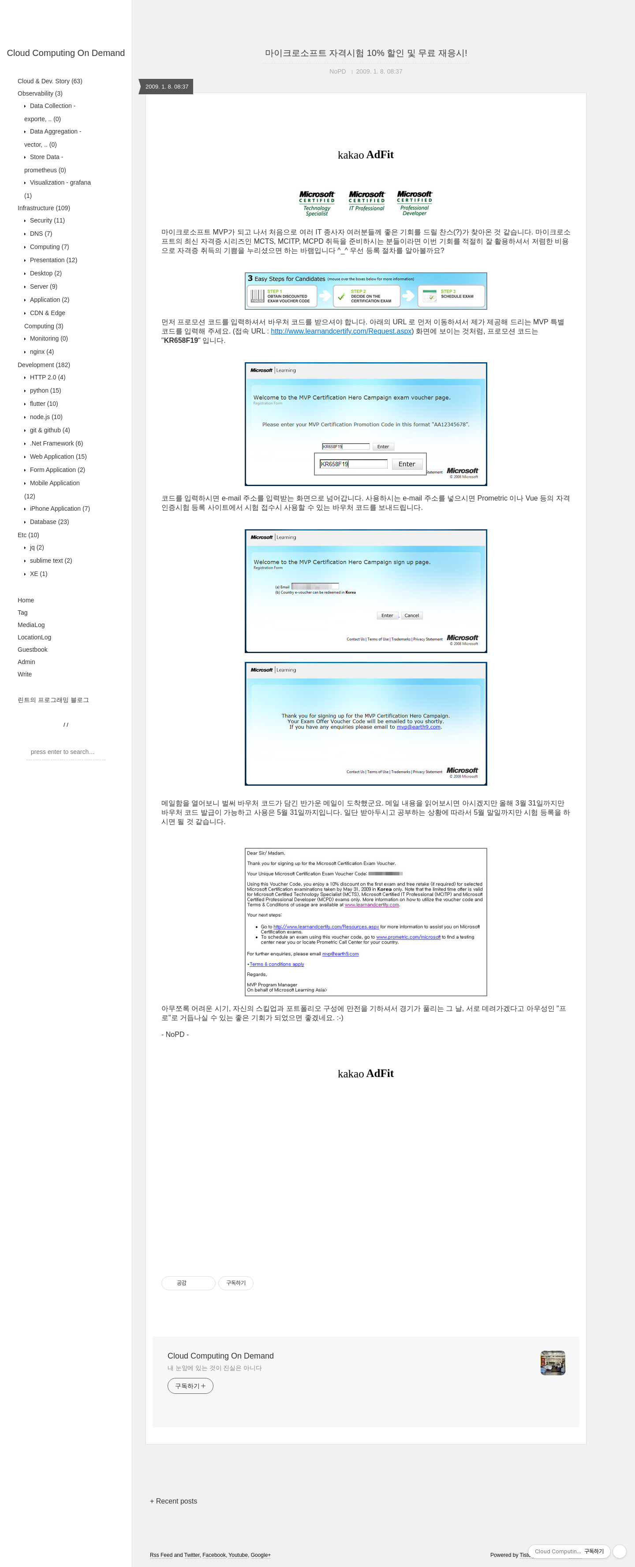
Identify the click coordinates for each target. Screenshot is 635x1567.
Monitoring (48, 338)
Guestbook (33, 649)
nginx (41, 351)
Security (46, 220)
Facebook (214, 1555)
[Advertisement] (366, 1177)
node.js (45, 416)
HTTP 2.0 (47, 377)
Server (42, 286)
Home (26, 600)
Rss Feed (161, 1555)
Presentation (52, 260)
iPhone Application (59, 508)
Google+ (261, 1555)
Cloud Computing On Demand (66, 53)
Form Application (56, 469)
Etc (28, 534)
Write (25, 674)
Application (48, 299)
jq (36, 547)
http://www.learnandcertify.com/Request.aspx (341, 331)
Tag (23, 612)
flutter (43, 403)
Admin (26, 661)
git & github (49, 430)
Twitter (192, 1555)
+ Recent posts (173, 1501)
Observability (40, 93)
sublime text (50, 560)
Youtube (238, 1555)
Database (48, 521)
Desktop (45, 273)
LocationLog (34, 637)
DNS (40, 233)
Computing (48, 246)
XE (38, 573)
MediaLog (31, 624)
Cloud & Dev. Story (50, 81)
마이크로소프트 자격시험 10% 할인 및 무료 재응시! (366, 53)
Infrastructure (44, 208)
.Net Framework (55, 443)
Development (44, 364)
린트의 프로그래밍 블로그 (53, 699)
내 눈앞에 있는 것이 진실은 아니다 (215, 1367)
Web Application (57, 456)
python (44, 390)
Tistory (527, 1555)
